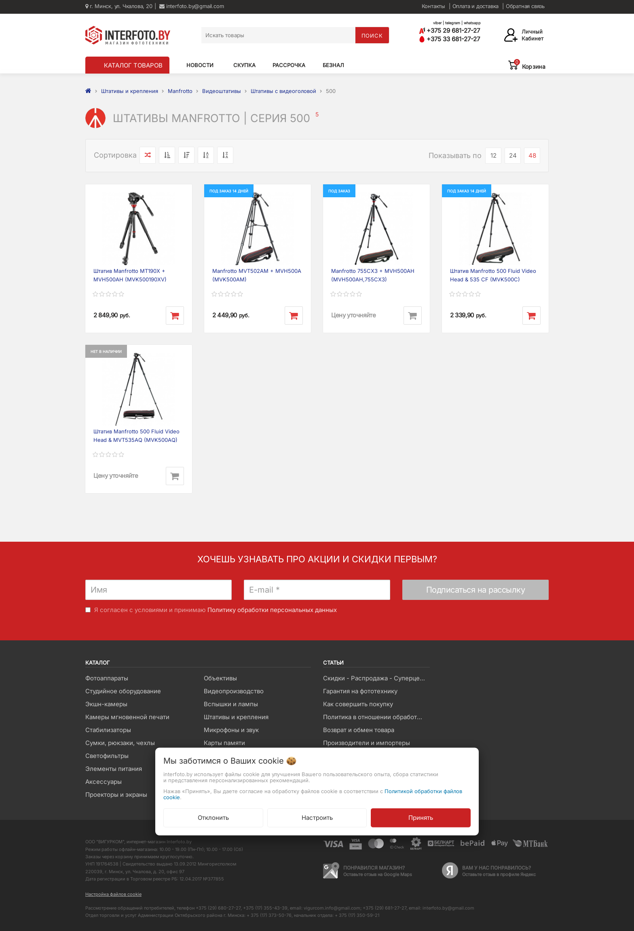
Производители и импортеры (366, 743)
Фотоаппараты (106, 678)
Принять (420, 817)
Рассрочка (289, 65)
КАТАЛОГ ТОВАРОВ (133, 65)
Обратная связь (525, 6)
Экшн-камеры (106, 704)
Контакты (433, 6)
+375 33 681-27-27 (449, 39)
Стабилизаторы (108, 730)
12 (493, 155)
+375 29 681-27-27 (449, 30)
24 (513, 155)
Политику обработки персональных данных (272, 610)
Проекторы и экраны (116, 794)
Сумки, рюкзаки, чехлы (120, 743)
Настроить (317, 817)
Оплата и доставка (475, 6)
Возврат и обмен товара (358, 730)
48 (532, 155)
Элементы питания (113, 769)
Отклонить (213, 817)
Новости (199, 65)
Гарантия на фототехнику (360, 691)
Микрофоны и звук (231, 730)
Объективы (220, 678)
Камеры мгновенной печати (127, 717)
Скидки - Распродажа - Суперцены (375, 678)
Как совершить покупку (358, 704)
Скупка (244, 65)
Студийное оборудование (123, 691)
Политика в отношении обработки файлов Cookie (376, 717)
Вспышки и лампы (231, 704)
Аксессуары (103, 781)
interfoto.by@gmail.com (191, 6)
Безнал (333, 65)
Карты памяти (224, 743)
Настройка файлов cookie (113, 894)
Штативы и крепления (236, 717)
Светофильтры (107, 756)
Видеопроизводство (234, 691)
